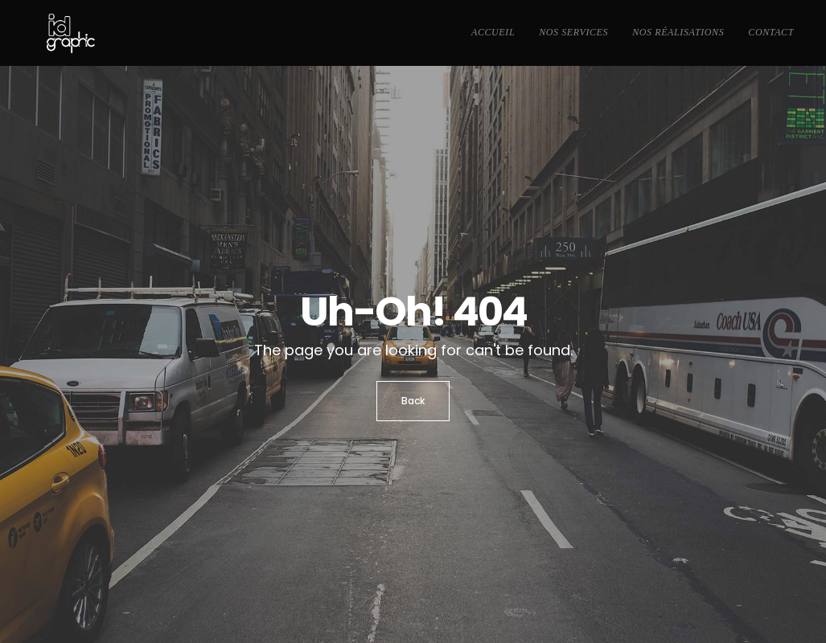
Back (413, 401)
